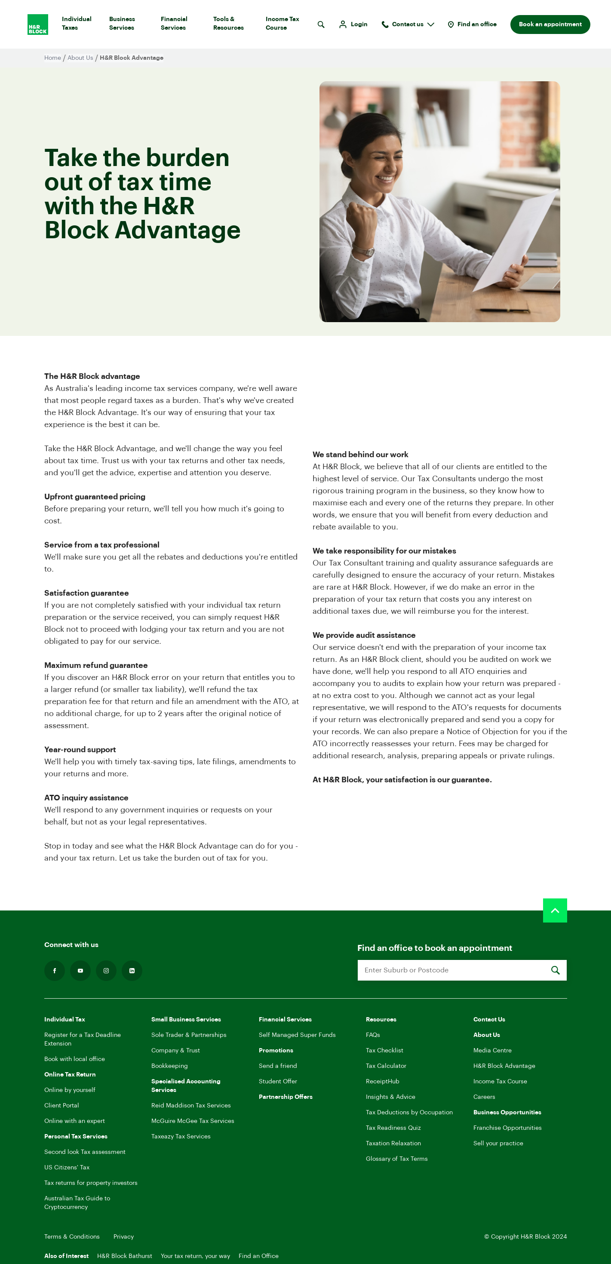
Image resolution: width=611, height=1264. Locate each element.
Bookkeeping (169, 1066)
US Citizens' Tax (66, 1168)
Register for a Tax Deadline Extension (82, 1039)
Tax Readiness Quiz (393, 1128)
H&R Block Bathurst (124, 1256)
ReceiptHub (382, 1082)
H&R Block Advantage (504, 1066)
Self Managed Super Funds (297, 1035)
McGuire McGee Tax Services (192, 1121)
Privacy (124, 1237)
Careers (484, 1097)
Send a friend (278, 1066)
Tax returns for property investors (91, 1183)
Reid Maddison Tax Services (191, 1106)
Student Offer (278, 1082)
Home (52, 58)
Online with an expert (74, 1121)
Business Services (131, 25)
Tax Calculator (386, 1066)
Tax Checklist (384, 1051)
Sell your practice (498, 1144)
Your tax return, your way (195, 1256)
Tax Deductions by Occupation (409, 1113)
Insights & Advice (390, 1097)
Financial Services (183, 25)
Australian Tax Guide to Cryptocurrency (77, 1203)
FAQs (373, 1035)
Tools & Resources (236, 25)
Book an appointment (550, 25)
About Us (80, 58)
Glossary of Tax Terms (397, 1159)
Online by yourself (69, 1090)
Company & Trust (175, 1051)
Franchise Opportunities (507, 1128)
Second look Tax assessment (85, 1152)
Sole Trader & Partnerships (189, 1035)
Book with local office (74, 1059)
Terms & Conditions (72, 1237)
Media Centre (492, 1051)
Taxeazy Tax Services (181, 1137)
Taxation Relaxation (393, 1144)
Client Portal (61, 1106)
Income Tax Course (290, 25)
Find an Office (259, 1256)
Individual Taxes (82, 25)
